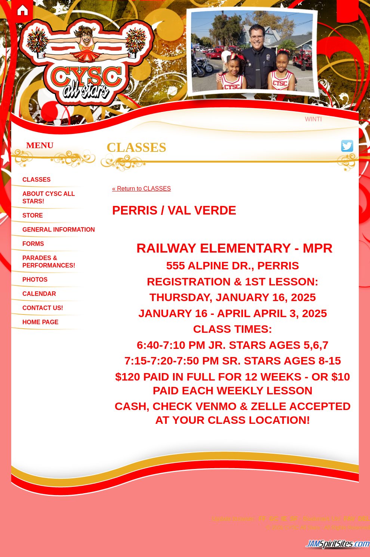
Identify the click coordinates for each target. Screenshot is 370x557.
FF (262, 519)
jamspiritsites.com (336, 545)
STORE (32, 215)
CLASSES (36, 179)
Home (22, 10)
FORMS (33, 244)
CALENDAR (39, 294)
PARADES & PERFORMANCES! (48, 262)
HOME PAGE (40, 322)
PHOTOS (34, 279)
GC (273, 519)
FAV (349, 519)
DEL (364, 519)
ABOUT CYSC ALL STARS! (48, 197)
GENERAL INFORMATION (58, 229)
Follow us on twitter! (347, 146)
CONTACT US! (42, 308)
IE (284, 519)
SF (293, 519)
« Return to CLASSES (141, 188)
